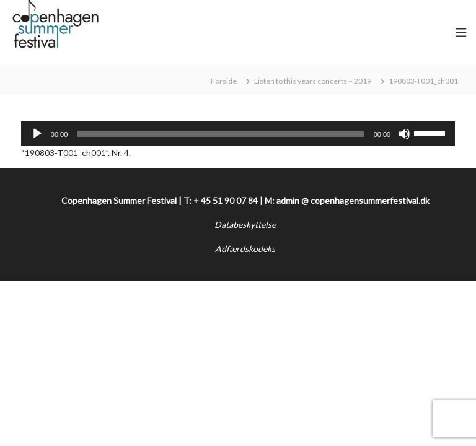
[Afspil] (37, 134)
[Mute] (404, 134)
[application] (238, 133)
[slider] (220, 134)
